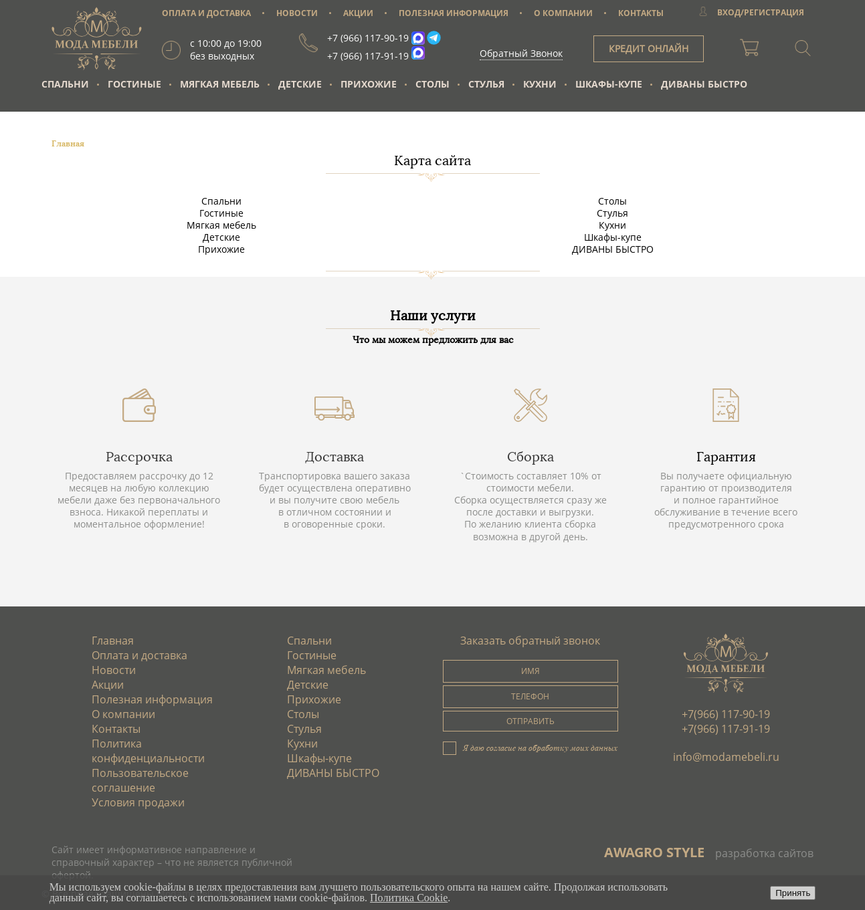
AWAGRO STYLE (654, 852)
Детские (300, 84)
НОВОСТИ (297, 13)
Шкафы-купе (608, 84)
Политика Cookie (409, 897)
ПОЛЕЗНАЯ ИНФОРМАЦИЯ (453, 13)
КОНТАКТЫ (641, 13)
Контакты (116, 728)
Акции (108, 684)
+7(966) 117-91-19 (726, 728)
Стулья (486, 84)
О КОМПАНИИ (563, 13)
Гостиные (134, 84)
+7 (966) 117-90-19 (368, 37)
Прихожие (369, 84)
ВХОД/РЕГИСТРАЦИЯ (760, 12)
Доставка (334, 457)
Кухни (540, 84)
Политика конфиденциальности (148, 751)
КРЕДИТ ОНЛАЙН (648, 48)
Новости (114, 670)
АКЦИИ (358, 13)
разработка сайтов (764, 853)
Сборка (530, 457)
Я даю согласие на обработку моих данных (540, 747)
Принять (792, 893)
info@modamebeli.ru (726, 757)
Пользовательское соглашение (140, 780)
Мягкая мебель (220, 84)
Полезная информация (152, 699)
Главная (113, 640)
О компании (123, 714)
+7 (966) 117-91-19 (368, 55)
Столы (432, 84)
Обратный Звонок (521, 53)
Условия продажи (138, 802)
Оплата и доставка (139, 655)
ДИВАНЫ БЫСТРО (704, 84)
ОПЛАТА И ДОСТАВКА (206, 13)
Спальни (65, 84)
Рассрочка (139, 457)
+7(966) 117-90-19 (726, 714)
